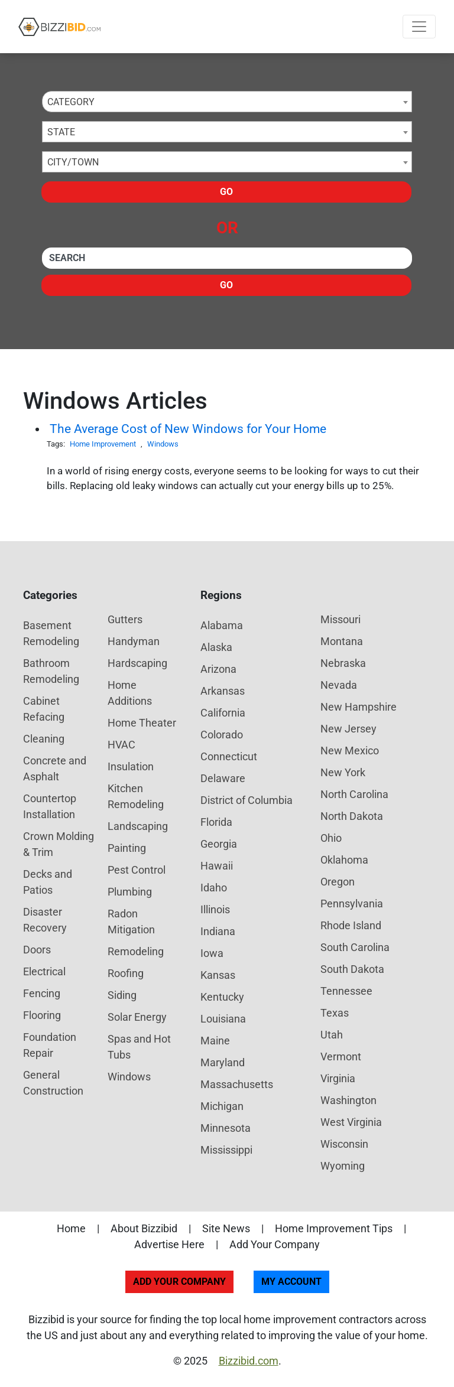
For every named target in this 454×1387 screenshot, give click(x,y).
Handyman (134, 641)
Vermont (340, 1056)
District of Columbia (246, 800)
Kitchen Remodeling (136, 796)
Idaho (213, 887)
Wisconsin (344, 1144)
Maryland (222, 1062)
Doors (37, 949)
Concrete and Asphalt (54, 768)
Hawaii (216, 865)
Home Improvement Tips (334, 1228)
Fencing (41, 993)
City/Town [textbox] (73, 162)
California (222, 712)
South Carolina (355, 947)
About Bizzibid (144, 1228)
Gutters (125, 619)
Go (226, 191)
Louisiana (223, 1018)
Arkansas (222, 691)
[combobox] (227, 101)
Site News (226, 1228)
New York (342, 772)
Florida (216, 822)
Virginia (337, 1078)
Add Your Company (274, 1244)
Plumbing (130, 891)
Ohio (331, 838)
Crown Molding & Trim (58, 844)
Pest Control (137, 870)
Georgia (218, 844)
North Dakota (351, 816)
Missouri (340, 619)
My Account (291, 1281)
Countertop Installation (49, 806)
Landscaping (138, 826)
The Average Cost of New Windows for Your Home (188, 429)
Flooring (42, 1015)
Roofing (126, 973)
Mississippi (226, 1150)
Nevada (338, 685)
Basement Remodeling (51, 633)
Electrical (44, 971)
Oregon (337, 881)
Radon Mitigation (131, 921)
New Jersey (348, 728)
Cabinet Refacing (43, 709)
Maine (215, 1040)
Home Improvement (103, 443)
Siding (122, 995)
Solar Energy (137, 1017)
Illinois (215, 909)
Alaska (216, 647)
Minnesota (225, 1128)
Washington (348, 1100)
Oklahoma (344, 860)
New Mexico (349, 750)
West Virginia (351, 1122)
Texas (334, 1013)
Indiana (217, 931)
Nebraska (343, 663)
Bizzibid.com (248, 1361)
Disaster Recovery (45, 920)
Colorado (221, 734)
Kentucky (222, 997)
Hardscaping (137, 663)
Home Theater (142, 723)
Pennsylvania (351, 903)
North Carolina (354, 794)
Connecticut (228, 756)
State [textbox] (61, 132)
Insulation (131, 766)
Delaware (222, 778)
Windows (163, 443)
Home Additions (130, 693)
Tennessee (346, 991)
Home (71, 1228)
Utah (331, 1034)
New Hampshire (358, 707)
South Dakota (352, 969)
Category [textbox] (71, 102)
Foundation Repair (49, 1045)
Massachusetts (236, 1084)
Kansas (217, 975)
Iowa (211, 953)
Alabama (221, 625)
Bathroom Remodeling (51, 671)
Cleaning (43, 738)
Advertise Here (169, 1244)
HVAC (121, 744)
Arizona (218, 669)
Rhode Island (350, 925)
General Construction (53, 1083)
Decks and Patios (47, 882)
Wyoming (342, 1166)
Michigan (222, 1106)
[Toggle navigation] (419, 26)
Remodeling (136, 951)
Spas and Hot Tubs (139, 1047)
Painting (127, 848)
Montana (341, 641)
